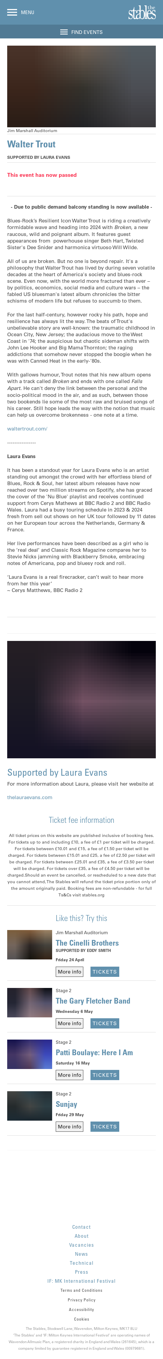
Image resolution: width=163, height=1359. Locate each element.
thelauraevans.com (29, 797)
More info (69, 972)
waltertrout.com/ (27, 429)
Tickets (105, 972)
